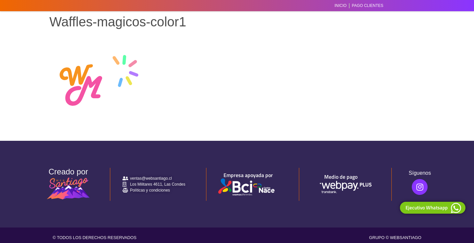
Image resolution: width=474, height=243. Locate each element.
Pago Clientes (367, 5)
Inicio (340, 5)
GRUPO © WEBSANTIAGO (395, 237)
